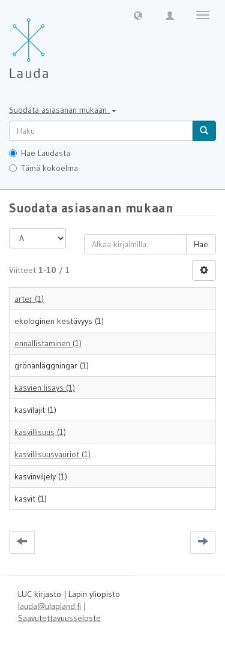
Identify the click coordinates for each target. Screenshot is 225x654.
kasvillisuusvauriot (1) (52, 454)
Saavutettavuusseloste (59, 618)
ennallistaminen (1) (48, 343)
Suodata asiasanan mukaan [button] (62, 109)
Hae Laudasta (39, 153)
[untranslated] (101, 131)
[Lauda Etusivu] (54, 42)
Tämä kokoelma (43, 168)
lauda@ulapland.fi (49, 606)
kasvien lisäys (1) (44, 387)
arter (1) (29, 298)
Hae (201, 244)
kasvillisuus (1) (40, 432)
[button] (138, 15)
